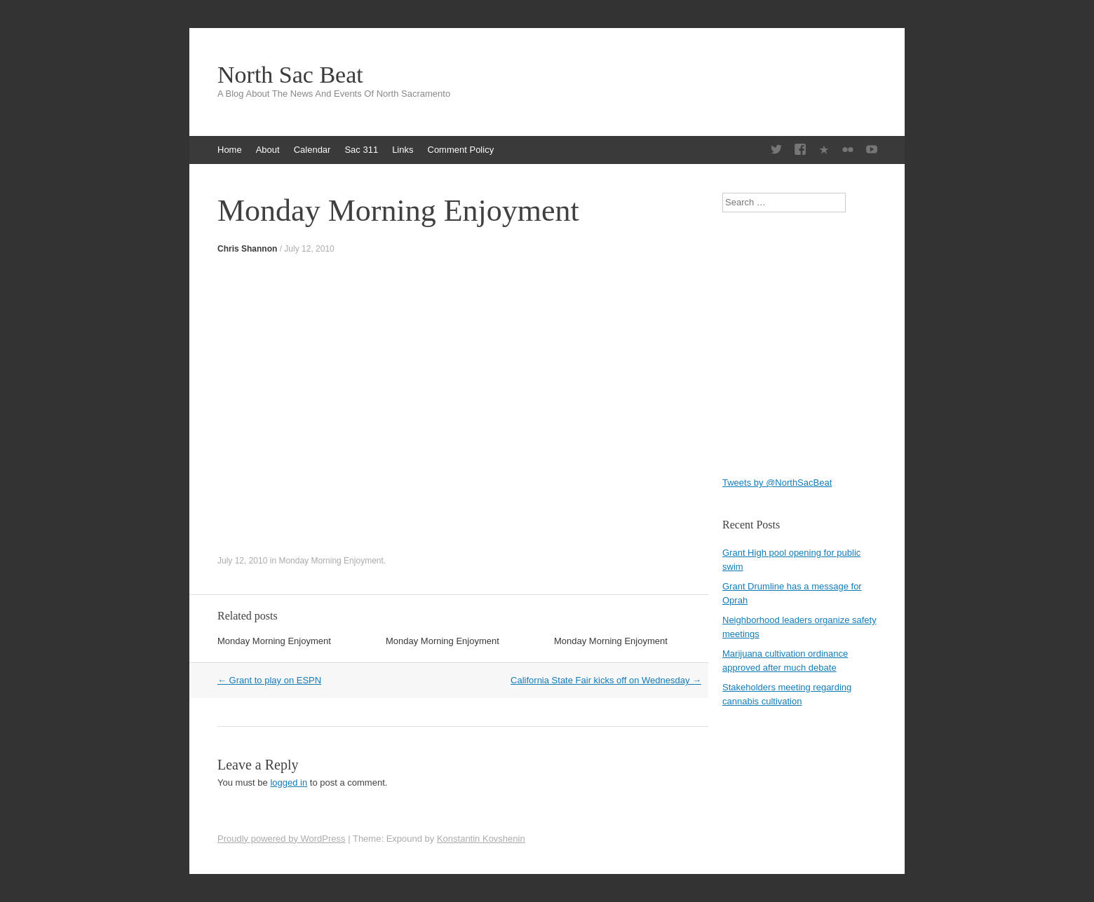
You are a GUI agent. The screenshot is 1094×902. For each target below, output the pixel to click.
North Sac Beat (290, 75)
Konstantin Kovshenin (481, 838)
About (268, 149)
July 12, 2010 (309, 249)
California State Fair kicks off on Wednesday (606, 680)
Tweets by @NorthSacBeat (777, 482)
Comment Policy (461, 149)
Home (229, 149)
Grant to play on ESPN (269, 680)
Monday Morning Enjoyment (330, 561)
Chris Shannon (247, 249)
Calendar (312, 149)
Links (402, 149)
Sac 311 (361, 149)
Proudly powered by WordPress (281, 838)
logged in (288, 782)
